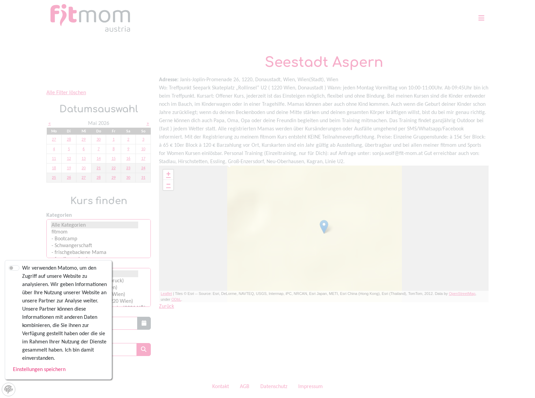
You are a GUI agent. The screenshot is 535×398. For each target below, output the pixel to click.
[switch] (14, 268)
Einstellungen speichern (39, 369)
